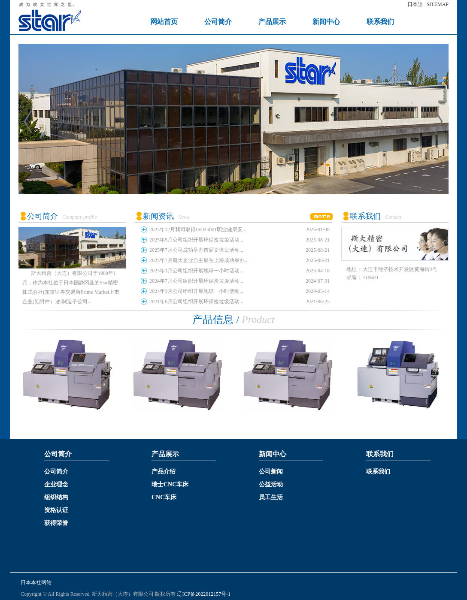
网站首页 (164, 21)
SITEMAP (438, 4)
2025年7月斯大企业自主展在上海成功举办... (199, 260)
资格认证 (56, 510)
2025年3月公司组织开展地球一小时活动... (196, 271)
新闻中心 (326, 21)
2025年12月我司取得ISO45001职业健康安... (197, 229)
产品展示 (272, 21)
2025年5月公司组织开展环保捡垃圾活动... (196, 240)
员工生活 (271, 497)
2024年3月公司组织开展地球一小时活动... (196, 291)
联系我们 (380, 21)
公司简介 (218, 21)
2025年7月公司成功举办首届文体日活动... (196, 250)
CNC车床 (164, 497)
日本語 (415, 4)
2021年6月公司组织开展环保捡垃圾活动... (196, 301)
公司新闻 (271, 471)
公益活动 (271, 484)
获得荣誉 (56, 523)
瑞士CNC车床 (170, 484)
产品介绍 (164, 471)
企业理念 (56, 484)
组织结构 (56, 497)
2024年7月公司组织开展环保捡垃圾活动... (196, 281)
